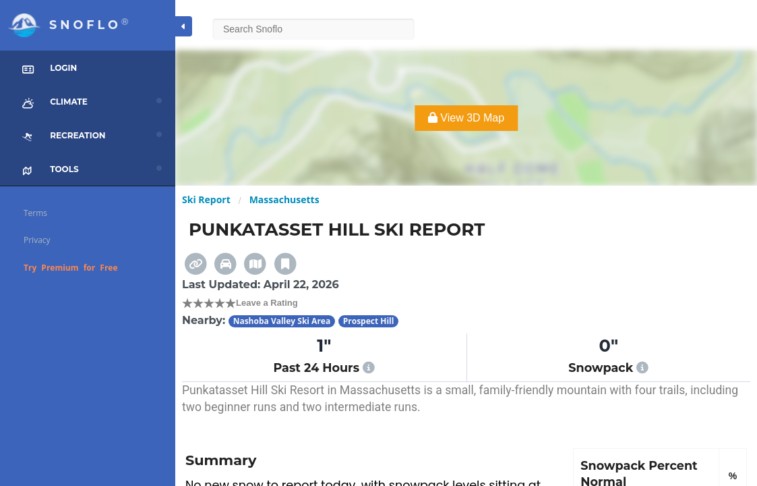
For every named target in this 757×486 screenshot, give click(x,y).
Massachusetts (284, 199)
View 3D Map (466, 118)
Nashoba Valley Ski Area (282, 321)
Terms (35, 213)
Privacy (37, 240)
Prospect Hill (368, 321)
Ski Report (206, 199)
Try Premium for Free (71, 267)
